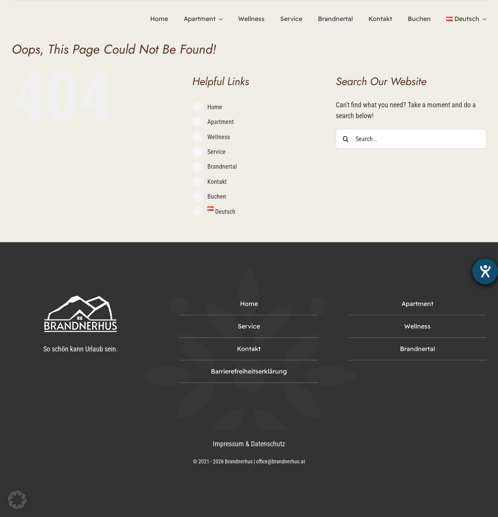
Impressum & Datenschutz (249, 444)
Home (214, 107)
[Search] (345, 138)
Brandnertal (222, 166)
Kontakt (217, 181)
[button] (17, 500)
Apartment (220, 122)
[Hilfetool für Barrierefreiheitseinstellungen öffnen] (485, 271)
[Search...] (411, 138)
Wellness (218, 137)
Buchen (216, 196)
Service (216, 151)
